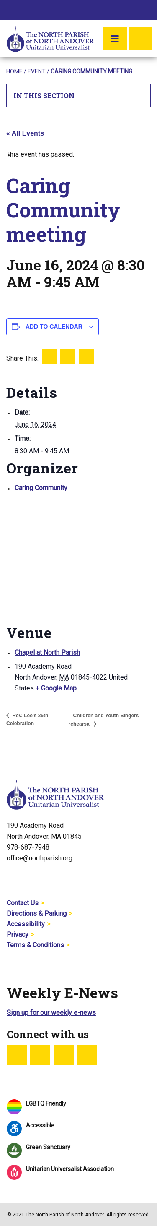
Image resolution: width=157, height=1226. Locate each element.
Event (37, 71)
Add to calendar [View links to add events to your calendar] (54, 326)
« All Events (25, 133)
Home (14, 71)
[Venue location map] (78, 560)
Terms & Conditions (35, 945)
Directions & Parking (37, 914)
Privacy (17, 934)
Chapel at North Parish (47, 652)
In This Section (78, 95)
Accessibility (26, 924)
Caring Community (41, 488)
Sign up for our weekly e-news (51, 1013)
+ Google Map (56, 688)
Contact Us (23, 903)
